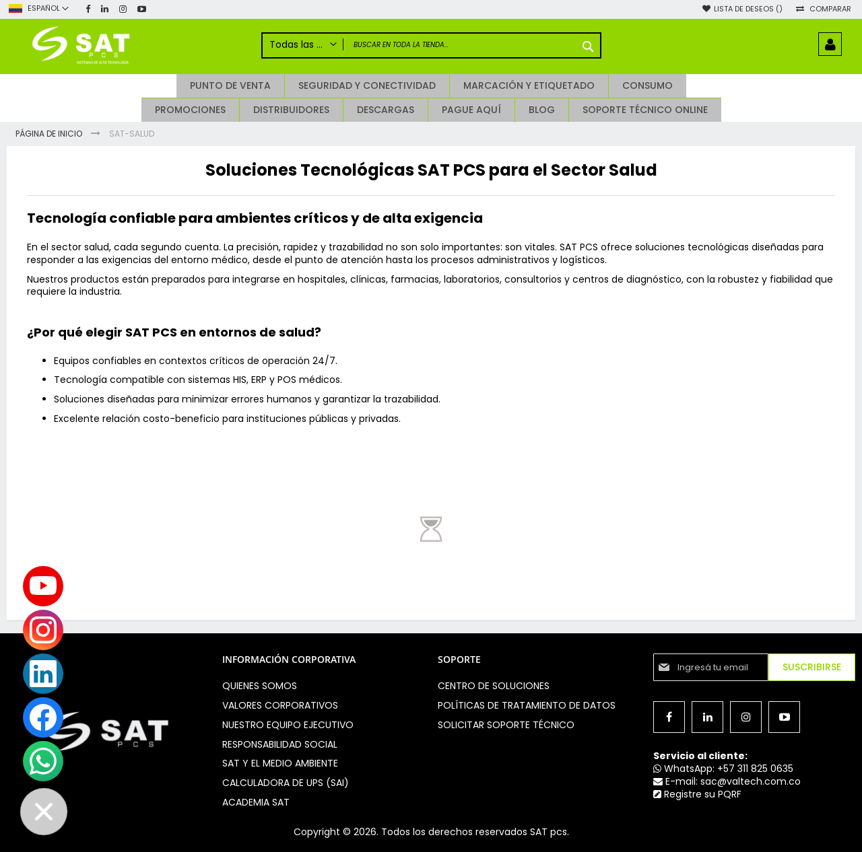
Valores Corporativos (280, 705)
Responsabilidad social (279, 744)
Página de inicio (49, 133)
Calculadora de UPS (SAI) (285, 782)
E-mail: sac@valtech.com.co (727, 781)
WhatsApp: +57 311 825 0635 (723, 768)
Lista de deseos (748, 9)
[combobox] (431, 45)
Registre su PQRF (697, 794)
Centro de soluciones (494, 686)
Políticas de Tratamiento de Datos (527, 705)
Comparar (830, 9)
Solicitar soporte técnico (506, 725)
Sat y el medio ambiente (280, 763)
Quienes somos (259, 686)
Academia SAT (256, 802)
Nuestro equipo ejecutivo (288, 725)
